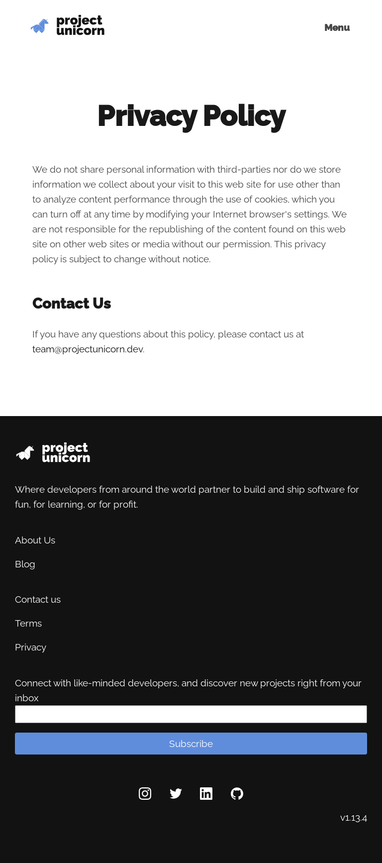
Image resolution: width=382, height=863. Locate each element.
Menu (337, 27)
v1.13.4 (353, 817)
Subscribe (191, 743)
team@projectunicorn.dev (87, 348)
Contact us (38, 599)
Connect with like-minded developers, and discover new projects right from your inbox (188, 690)
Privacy (30, 647)
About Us (35, 540)
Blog (25, 563)
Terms (28, 623)
